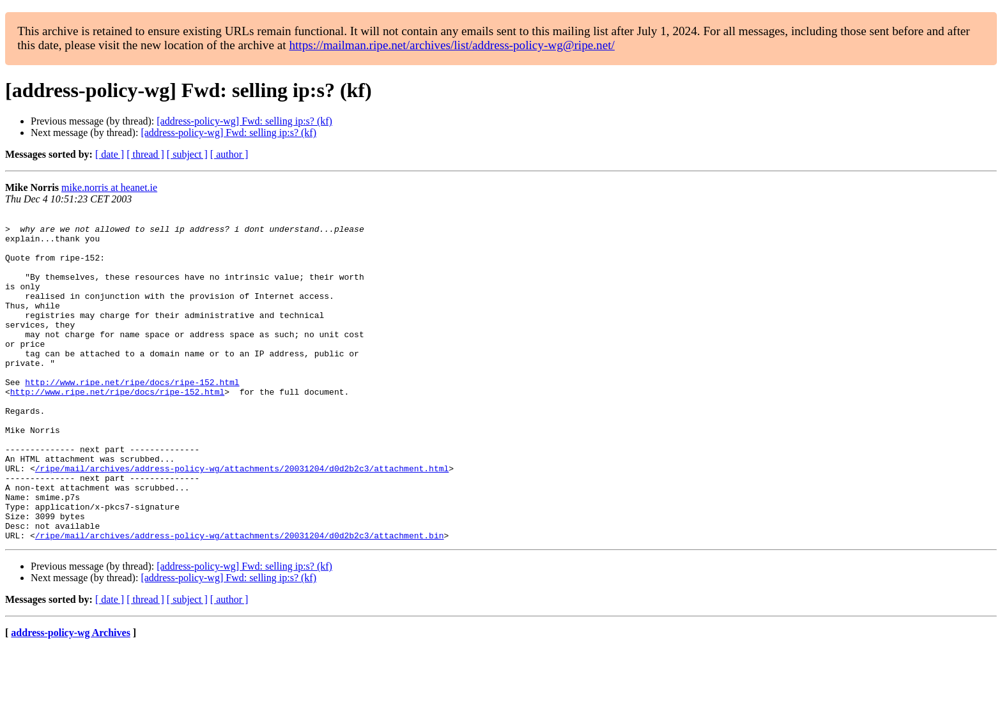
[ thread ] (145, 154)
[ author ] (229, 154)
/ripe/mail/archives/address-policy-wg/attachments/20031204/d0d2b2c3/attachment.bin (239, 600)
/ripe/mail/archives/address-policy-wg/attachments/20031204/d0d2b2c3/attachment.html (242, 520)
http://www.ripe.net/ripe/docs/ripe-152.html (132, 416)
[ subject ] (187, 154)
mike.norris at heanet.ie (109, 187)
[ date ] (109, 154)
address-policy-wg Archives (70, 697)
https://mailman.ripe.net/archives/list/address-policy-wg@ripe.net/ (452, 45)
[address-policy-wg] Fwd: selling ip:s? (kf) (244, 121)
